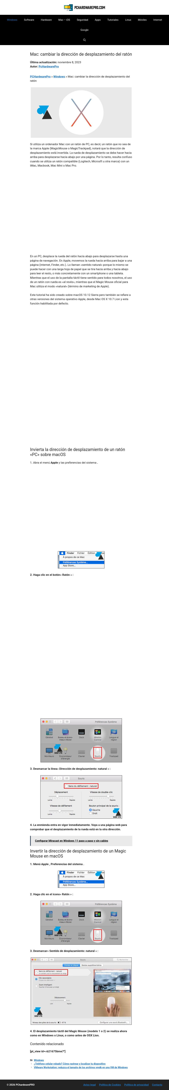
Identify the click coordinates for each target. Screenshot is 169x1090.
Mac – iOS (64, 19)
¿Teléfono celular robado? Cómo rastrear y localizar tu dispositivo (69, 1063)
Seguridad (82, 19)
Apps (98, 19)
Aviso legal (89, 1084)
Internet (157, 19)
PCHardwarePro (40, 76)
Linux (128, 19)
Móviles (142, 19)
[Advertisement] (81, 195)
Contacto (157, 1084)
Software (29, 19)
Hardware (46, 19)
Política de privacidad (136, 1084)
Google (84, 29)
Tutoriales (112, 19)
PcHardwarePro (49, 66)
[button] (84, 40)
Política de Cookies (110, 1084)
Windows (12, 19)
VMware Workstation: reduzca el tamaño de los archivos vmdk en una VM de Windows (81, 1067)
